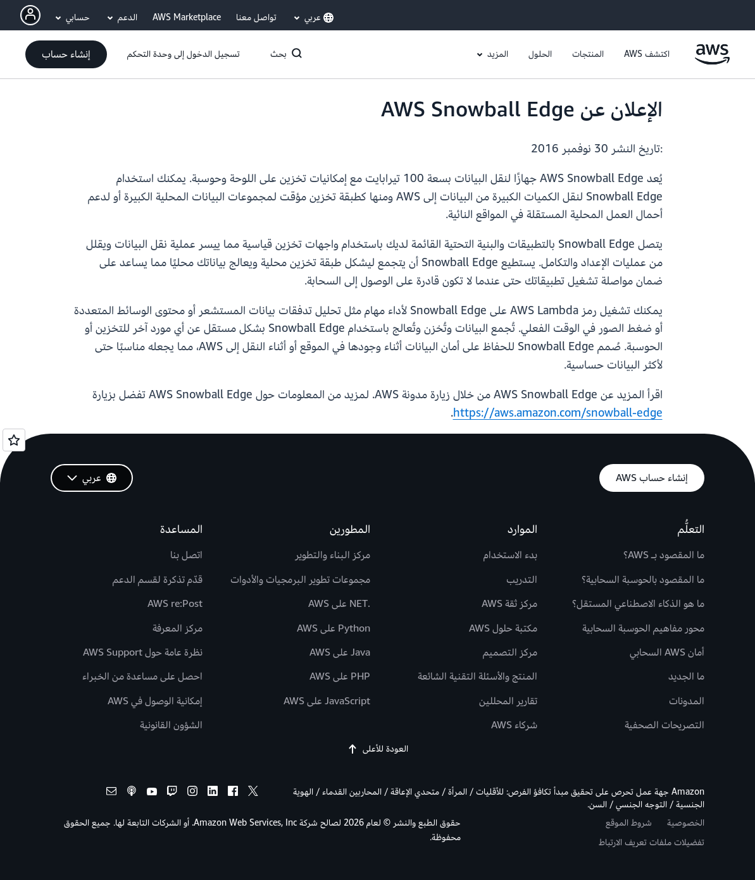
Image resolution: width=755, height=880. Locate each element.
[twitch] (172, 793)
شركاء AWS (514, 725)
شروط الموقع (629, 822)
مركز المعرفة (178, 628)
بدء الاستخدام (510, 555)
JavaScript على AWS (327, 701)
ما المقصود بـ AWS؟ (663, 555)
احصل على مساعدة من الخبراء (142, 676)
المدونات (686, 701)
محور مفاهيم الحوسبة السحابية (643, 628)
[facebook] (233, 793)
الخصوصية (685, 822)
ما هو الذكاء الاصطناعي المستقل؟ (638, 603)
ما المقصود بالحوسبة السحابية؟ (643, 579)
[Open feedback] (14, 440)
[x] (253, 793)
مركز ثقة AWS (509, 603)
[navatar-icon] (30, 15)
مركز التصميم (510, 652)
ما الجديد (686, 676)
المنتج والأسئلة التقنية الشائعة (477, 676)
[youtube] (152, 793)
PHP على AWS (339, 676)
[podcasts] (132, 793)
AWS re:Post (175, 603)
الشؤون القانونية (171, 725)
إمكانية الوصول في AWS (155, 701)
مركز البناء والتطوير (332, 555)
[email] (111, 793)
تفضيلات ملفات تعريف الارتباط (651, 842)
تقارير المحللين (508, 701)
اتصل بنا (186, 555)
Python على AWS (333, 628)
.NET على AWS (339, 603)
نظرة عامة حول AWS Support (143, 652)
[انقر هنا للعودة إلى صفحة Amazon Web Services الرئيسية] (712, 61)
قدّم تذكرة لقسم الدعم (158, 579)
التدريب (521, 579)
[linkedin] (213, 793)
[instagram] (192, 793)
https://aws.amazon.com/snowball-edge (558, 413)
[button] (647, 54)
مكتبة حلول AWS (503, 628)
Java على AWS (339, 652)
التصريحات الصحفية (664, 725)
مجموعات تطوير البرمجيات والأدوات (300, 579)
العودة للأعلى (377, 749)
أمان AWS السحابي (667, 652)
